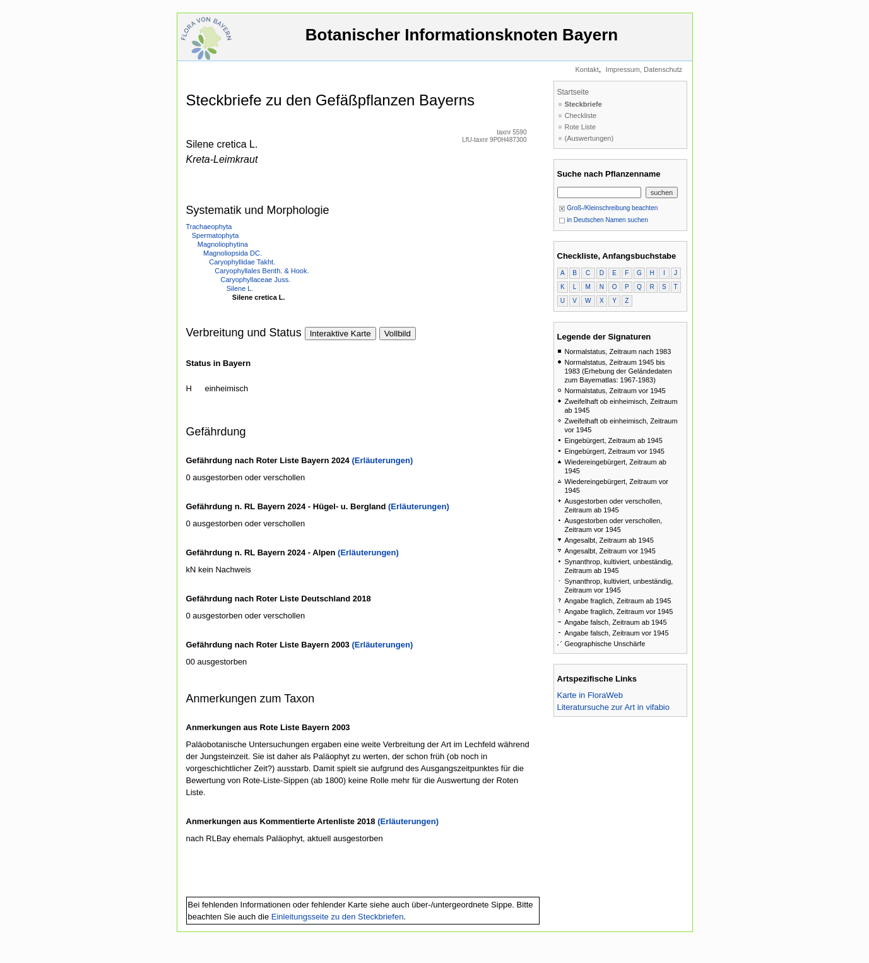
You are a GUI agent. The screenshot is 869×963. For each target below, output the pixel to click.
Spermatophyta (215, 235)
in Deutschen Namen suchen (603, 219)
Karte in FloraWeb (590, 695)
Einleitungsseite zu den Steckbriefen (337, 916)
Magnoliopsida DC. (232, 253)
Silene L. (240, 288)
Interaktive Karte (340, 333)
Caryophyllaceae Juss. (256, 279)
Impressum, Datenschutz (644, 69)
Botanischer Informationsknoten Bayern (461, 40)
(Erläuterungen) (382, 460)
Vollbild (397, 333)
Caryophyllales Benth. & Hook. (262, 271)
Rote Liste (580, 127)
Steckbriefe (583, 104)
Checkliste (581, 115)
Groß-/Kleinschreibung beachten (608, 207)
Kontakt (586, 69)
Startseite (573, 92)
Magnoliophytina (223, 244)
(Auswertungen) (589, 138)
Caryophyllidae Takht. (242, 262)
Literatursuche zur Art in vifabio (613, 707)
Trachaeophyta (209, 226)
